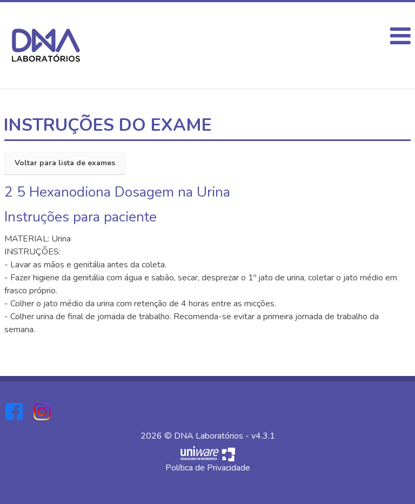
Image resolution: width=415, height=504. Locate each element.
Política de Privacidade (207, 468)
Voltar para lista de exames (65, 163)
